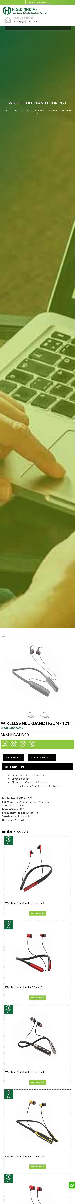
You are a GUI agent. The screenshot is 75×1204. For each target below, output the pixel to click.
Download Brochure (41, 757)
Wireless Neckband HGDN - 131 (24, 987)
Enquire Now (12, 757)
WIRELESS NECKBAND (35, 110)
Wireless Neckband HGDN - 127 (24, 1156)
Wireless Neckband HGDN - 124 (24, 1071)
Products (18, 110)
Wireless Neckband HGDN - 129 (24, 903)
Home (7, 110)
